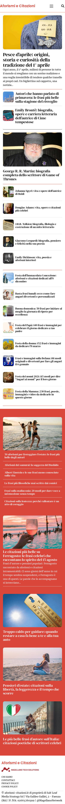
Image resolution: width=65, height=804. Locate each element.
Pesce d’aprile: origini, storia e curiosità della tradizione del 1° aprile (26, 59)
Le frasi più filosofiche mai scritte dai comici (30, 483)
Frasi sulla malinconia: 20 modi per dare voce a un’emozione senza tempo (32, 492)
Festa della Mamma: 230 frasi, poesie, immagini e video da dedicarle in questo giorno (37, 394)
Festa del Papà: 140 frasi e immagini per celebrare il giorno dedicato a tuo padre (38, 328)
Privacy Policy (10, 783)
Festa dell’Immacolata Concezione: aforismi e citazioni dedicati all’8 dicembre (35, 278)
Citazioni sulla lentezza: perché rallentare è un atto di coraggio (31, 502)
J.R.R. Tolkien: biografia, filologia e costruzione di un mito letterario (35, 225)
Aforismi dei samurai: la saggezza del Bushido (31, 465)
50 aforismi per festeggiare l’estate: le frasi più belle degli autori (32, 455)
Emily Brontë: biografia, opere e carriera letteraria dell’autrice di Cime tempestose (36, 116)
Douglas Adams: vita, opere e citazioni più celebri (38, 209)
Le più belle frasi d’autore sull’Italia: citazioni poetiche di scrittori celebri (32, 741)
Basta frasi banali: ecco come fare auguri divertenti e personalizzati (35, 295)
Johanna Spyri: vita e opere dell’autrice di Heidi (38, 192)
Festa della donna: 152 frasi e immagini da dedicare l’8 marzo (38, 344)
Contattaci (8, 780)
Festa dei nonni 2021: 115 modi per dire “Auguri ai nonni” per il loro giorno (37, 378)
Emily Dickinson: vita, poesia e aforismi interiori (33, 258)
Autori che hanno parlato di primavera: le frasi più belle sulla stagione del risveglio (37, 97)
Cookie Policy (9, 786)
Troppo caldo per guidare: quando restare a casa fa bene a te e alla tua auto (30, 635)
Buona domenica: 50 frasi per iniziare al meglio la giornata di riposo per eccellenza (38, 311)
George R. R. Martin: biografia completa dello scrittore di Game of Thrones (31, 175)
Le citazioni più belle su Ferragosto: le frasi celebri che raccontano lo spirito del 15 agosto (30, 555)
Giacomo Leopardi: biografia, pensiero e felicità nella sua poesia (38, 242)
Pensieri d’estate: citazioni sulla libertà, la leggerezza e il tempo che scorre (31, 689)
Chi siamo (6, 777)
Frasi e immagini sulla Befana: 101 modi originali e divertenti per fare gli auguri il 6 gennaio (38, 361)
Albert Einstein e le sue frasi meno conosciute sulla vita (31, 474)
